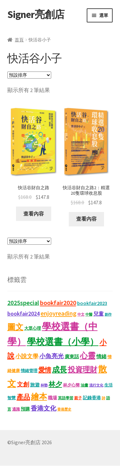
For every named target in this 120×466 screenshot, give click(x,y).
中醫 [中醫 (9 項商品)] (88, 315)
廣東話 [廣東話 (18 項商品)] (72, 357)
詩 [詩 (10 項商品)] (103, 398)
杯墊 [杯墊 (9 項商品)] (44, 385)
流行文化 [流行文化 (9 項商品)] (96, 385)
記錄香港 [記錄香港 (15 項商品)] (92, 398)
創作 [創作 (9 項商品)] (108, 315)
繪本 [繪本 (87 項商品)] (39, 397)
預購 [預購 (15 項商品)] (25, 409)
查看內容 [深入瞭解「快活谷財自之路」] (33, 213)
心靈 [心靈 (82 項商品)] (87, 356)
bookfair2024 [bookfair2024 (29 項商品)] (23, 314)
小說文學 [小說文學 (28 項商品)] (26, 356)
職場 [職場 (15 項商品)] (52, 398)
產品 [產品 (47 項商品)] (23, 397)
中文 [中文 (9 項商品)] (80, 315)
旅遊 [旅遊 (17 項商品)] (35, 385)
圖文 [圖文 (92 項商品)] (15, 327)
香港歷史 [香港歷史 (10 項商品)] (64, 409)
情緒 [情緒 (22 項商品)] (101, 356)
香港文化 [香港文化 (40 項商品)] (43, 408)
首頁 (19, 40)
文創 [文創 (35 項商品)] (23, 384)
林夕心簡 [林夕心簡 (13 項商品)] (71, 385)
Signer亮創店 (35, 14)
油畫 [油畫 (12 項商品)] (84, 385)
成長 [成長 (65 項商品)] (59, 369)
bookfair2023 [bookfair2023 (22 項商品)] (92, 303)
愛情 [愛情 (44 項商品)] (44, 370)
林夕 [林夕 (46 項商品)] (55, 384)
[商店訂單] (29, 75)
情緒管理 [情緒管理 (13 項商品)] (29, 371)
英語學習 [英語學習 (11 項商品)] (65, 398)
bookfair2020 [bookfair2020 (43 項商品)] (58, 303)
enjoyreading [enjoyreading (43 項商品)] (58, 313)
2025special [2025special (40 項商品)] (23, 303)
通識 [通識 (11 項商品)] (16, 409)
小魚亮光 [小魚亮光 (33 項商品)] (51, 356)
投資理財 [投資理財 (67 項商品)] (82, 369)
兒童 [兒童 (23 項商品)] (98, 314)
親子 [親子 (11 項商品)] (78, 398)
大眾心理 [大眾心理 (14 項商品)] (32, 328)
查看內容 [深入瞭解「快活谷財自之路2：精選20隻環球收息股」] (86, 219)
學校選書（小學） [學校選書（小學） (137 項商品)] (63, 342)
